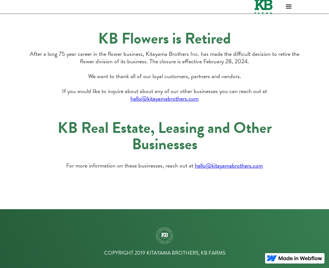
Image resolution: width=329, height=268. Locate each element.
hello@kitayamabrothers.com (164, 98)
